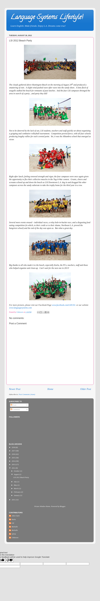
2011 (13, 500)
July (15, 482)
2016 (14, 454)
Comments (15, 409)
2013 (14, 464)
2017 (14, 451)
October (17, 471)
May (15, 485)
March (16, 488)
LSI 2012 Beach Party (21, 477)
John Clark (15, 516)
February (17, 492)
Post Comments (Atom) (27, 394)
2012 (14, 468)
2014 (14, 461)
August (16, 474)
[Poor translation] (9, 560)
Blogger (62, 506)
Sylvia (14, 534)
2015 (14, 458)
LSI (13, 523)
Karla (14, 519)
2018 (14, 447)
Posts (13, 405)
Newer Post (14, 389)
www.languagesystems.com (20, 308)
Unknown (15, 537)
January (17, 495)
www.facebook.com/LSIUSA (63, 305)
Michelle (15, 527)
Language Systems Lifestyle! (46, 18)
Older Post (85, 389)
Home (50, 389)
